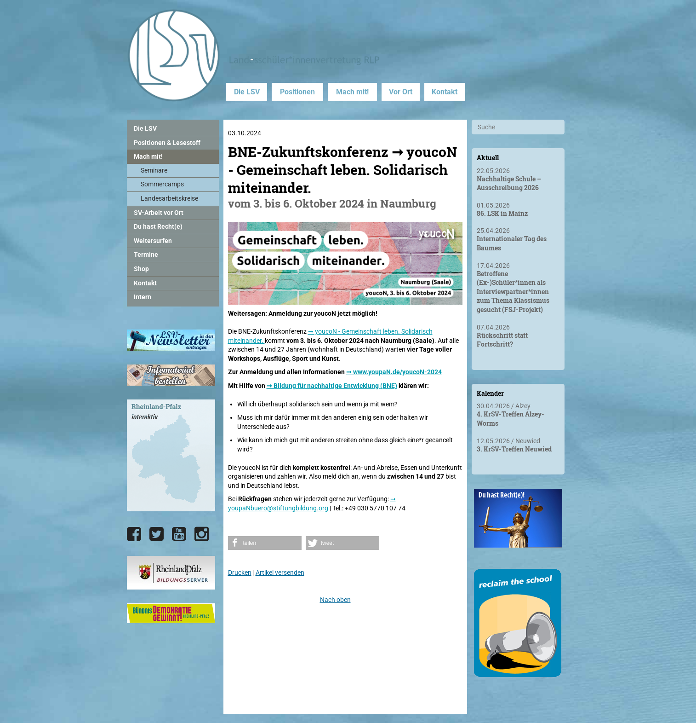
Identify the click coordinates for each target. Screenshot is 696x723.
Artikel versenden (280, 572)
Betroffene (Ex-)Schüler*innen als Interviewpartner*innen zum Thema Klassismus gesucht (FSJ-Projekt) (513, 291)
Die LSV (247, 91)
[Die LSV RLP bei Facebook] (134, 534)
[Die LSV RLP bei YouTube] (179, 534)
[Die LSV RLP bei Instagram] (201, 534)
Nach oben (335, 599)
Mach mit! (352, 91)
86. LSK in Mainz (502, 213)
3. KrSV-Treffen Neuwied (514, 449)
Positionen (297, 91)
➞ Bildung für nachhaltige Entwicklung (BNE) (332, 385)
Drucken (239, 572)
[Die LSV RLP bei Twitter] (156, 534)
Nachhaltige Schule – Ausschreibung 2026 (509, 183)
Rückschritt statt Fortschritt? (502, 340)
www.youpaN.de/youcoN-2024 (397, 372)
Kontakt (444, 91)
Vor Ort (400, 91)
